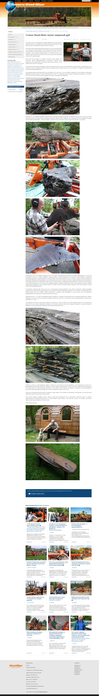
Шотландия (10, 79)
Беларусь (17, 63)
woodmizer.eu (77, 665)
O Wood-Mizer (12, 37)
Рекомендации (12, 44)
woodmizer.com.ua (78, 669)
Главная (27, 31)
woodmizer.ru (77, 666)
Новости (31, 1)
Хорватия (14, 78)
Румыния (17, 73)
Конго (22, 69)
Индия (12, 67)
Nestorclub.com (44, 691)
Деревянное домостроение (15, 52)
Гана (21, 64)
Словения (14, 75)
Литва (17, 70)
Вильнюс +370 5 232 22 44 (32, 684)
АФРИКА (12, 61)
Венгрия (17, 64)
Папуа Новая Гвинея (17, 72)
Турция (18, 75)
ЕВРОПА (16, 61)
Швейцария (10, 82)
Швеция (22, 78)
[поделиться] (67, 39)
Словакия (9, 75)
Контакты (37, 1)
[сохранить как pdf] (86, 39)
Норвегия (9, 72)
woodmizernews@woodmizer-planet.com (35, 686)
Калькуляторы (11, 56)
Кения (16, 69)
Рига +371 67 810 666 (31, 681)
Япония (15, 82)
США (19, 61)
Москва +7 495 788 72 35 (31, 675)
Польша (9, 73)
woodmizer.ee (77, 671)
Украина (9, 76)
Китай (19, 69)
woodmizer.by (77, 668)
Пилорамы (12, 39)
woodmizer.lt (77, 674)
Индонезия (9, 81)
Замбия (9, 67)
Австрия (9, 63)
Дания (19, 66)
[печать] (75, 39)
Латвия (9, 70)
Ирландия (17, 67)
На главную (18, 1)
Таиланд (15, 81)
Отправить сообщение (47, 1)
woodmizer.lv (77, 672)
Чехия (18, 78)
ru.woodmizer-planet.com (31, 688)
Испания (21, 67)
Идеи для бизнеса (13, 49)
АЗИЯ (8, 61)
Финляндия (17, 76)
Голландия (14, 66)
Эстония (15, 79)
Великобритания (11, 64)
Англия (13, 63)
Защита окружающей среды (15, 54)
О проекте (25, 1)
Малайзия (21, 70)
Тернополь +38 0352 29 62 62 (32, 677)
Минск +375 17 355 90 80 (31, 679)
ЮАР (18, 79)
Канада (12, 69)
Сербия (21, 73)
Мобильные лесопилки (44, 31)
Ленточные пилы (13, 42)
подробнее (29, 542)
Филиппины (19, 81)
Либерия (13, 70)
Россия (12, 73)
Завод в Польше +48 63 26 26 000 (33, 672)
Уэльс (13, 76)
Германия (9, 66)
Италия (9, 69)
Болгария (22, 63)
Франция (9, 78)
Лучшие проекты (13, 47)
